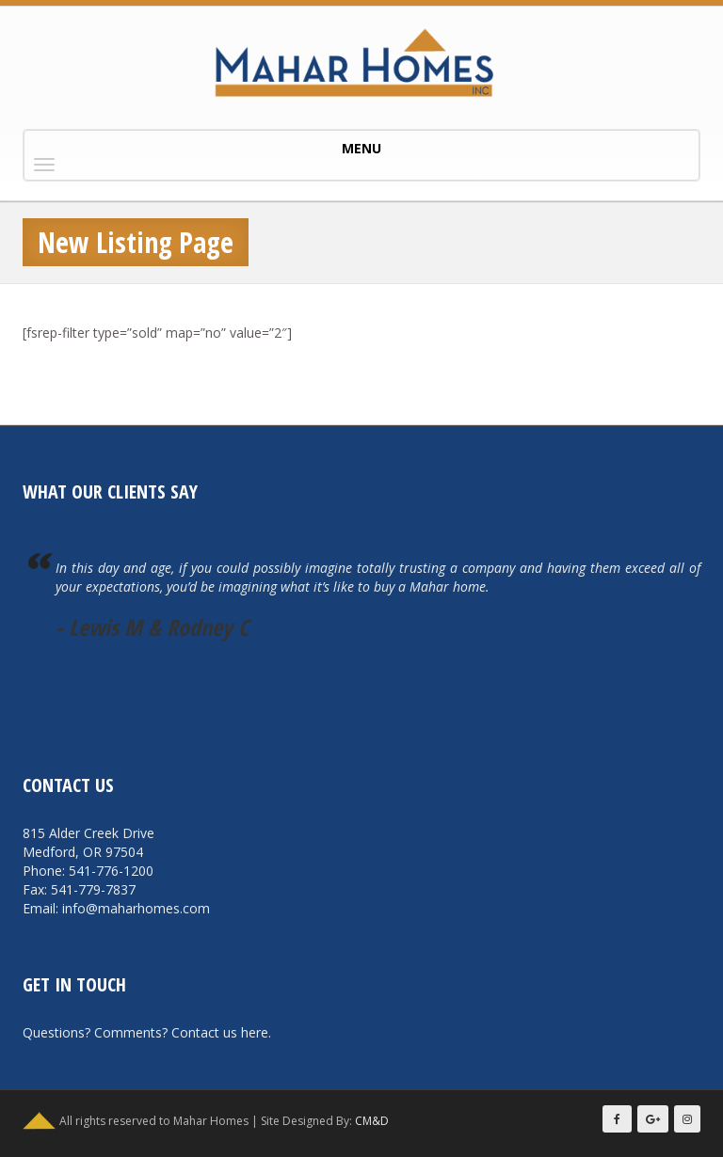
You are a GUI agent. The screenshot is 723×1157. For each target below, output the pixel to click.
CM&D (372, 1121)
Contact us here (219, 1032)
